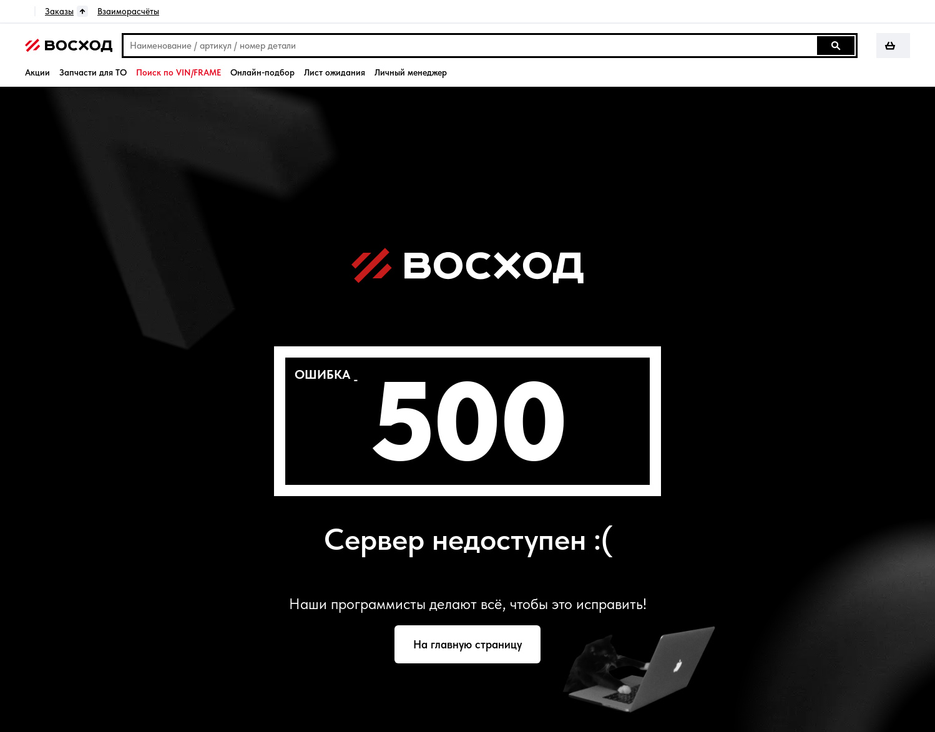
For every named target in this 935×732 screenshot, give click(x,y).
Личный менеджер (410, 72)
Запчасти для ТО (93, 72)
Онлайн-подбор (262, 72)
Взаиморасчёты (128, 11)
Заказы (59, 11)
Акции (37, 72)
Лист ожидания (334, 72)
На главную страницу (467, 644)
